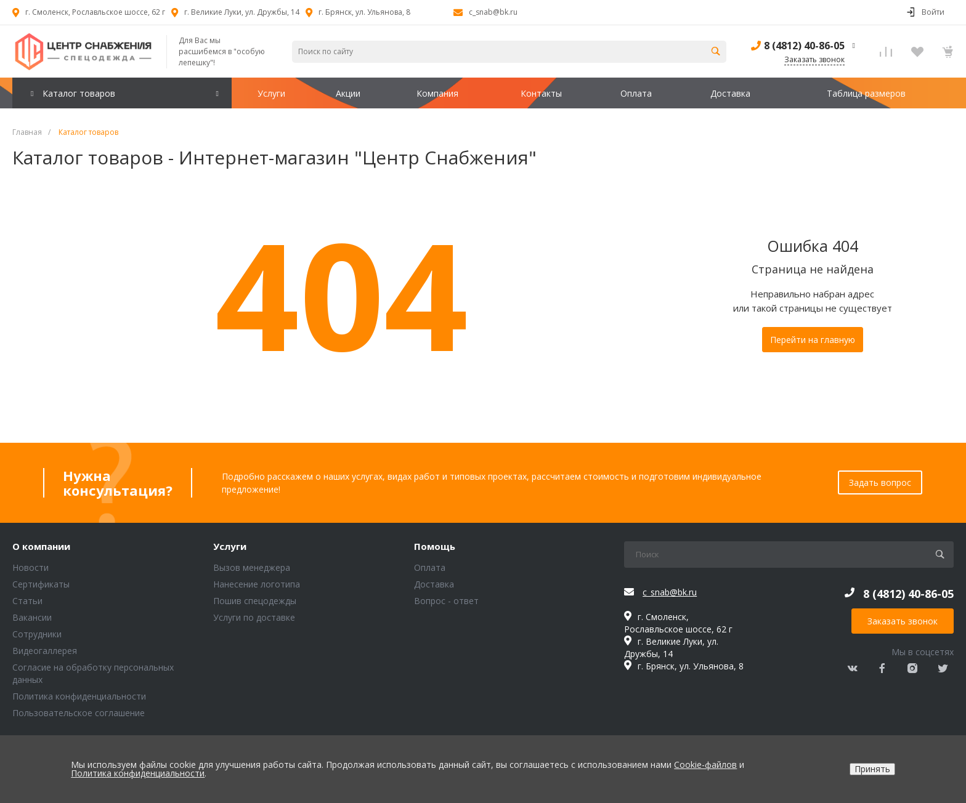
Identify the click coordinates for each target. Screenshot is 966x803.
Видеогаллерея (44, 650)
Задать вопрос (880, 482)
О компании (41, 546)
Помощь (434, 546)
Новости (30, 567)
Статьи (27, 601)
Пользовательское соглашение (78, 713)
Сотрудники (37, 634)
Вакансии (32, 617)
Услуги (229, 546)
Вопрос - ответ (446, 601)
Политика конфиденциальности (79, 696)
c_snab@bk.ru (493, 12)
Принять (872, 769)
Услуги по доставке (254, 617)
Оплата (429, 567)
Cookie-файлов (705, 764)
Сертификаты (41, 584)
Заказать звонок (902, 621)
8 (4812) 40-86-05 (804, 45)
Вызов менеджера (251, 567)
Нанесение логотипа (256, 584)
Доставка (434, 584)
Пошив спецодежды (254, 601)
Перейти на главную (812, 339)
